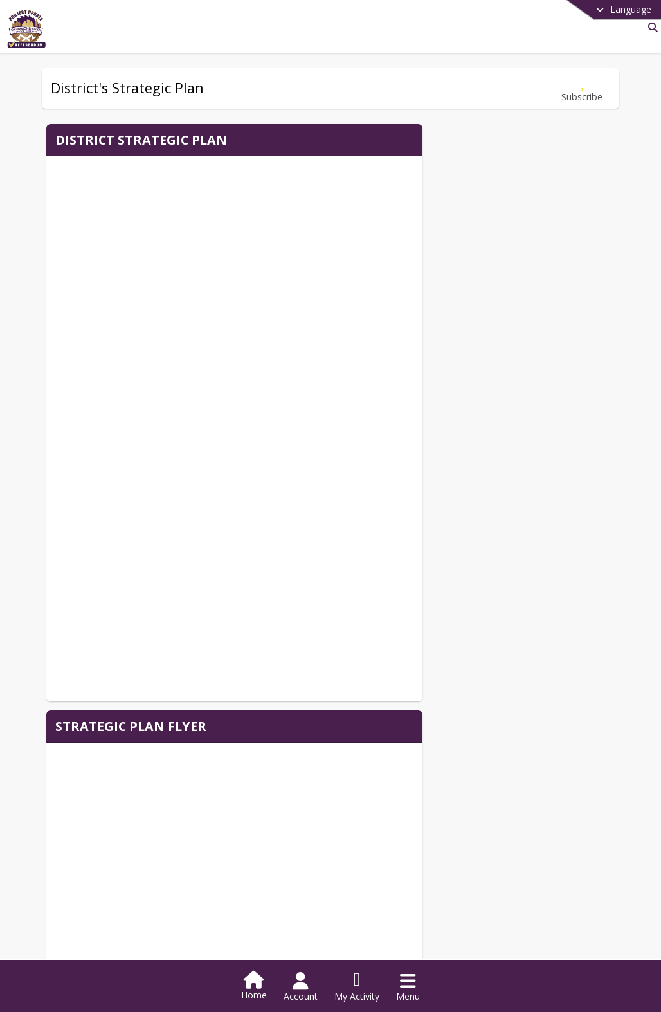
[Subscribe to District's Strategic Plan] (582, 88)
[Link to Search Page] (650, 27)
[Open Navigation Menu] (408, 987)
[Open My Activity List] (356, 987)
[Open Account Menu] (301, 987)
